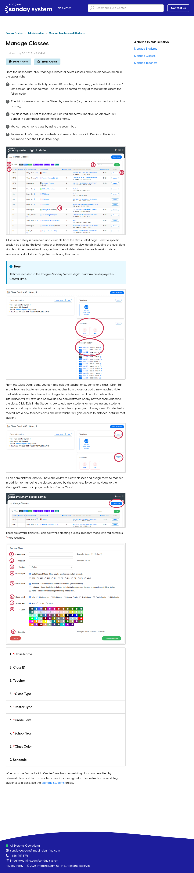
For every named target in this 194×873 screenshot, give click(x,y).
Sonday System (14, 33)
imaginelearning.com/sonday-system (34, 860)
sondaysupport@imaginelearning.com (35, 850)
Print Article (18, 61)
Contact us (178, 7)
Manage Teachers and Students (66, 33)
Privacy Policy (14, 865)
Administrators (36, 33)
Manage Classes (145, 55)
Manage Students (53, 782)
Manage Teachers (145, 62)
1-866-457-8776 (19, 855)
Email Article (47, 61)
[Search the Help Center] (126, 8)
